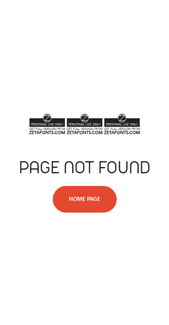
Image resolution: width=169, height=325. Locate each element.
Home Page (84, 199)
